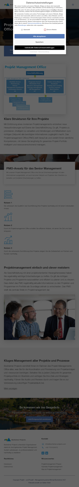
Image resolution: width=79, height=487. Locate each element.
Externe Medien (50, 28)
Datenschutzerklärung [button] (43, 51)
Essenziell (25, 28)
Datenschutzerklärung (34, 22)
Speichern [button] (39, 41)
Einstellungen (22, 24)
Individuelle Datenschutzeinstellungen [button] (39, 47)
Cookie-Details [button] (34, 51)
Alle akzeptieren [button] (39, 35)
